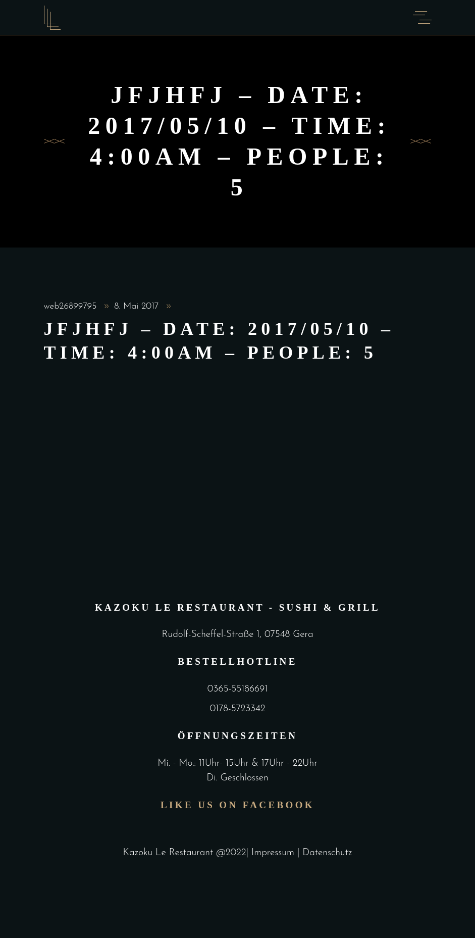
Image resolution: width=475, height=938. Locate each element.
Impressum (274, 853)
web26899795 (72, 306)
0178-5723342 (237, 709)
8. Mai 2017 (138, 306)
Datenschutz (327, 853)
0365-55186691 (237, 689)
